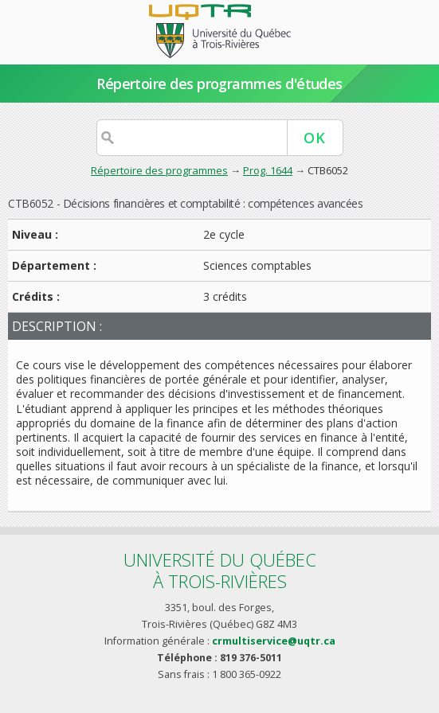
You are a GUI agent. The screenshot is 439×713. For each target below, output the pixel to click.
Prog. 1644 (267, 170)
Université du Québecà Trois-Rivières (219, 570)
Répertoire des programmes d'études (219, 83)
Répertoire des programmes (159, 170)
